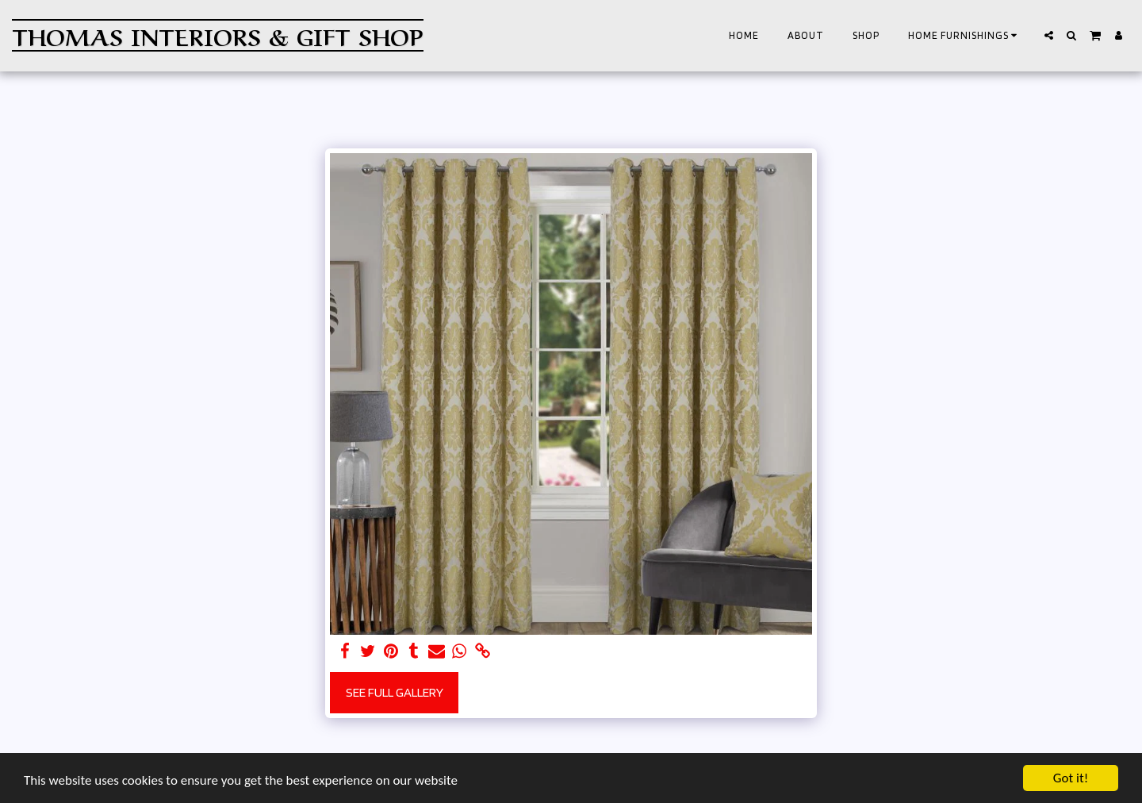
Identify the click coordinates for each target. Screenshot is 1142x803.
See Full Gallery (394, 692)
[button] (964, 35)
